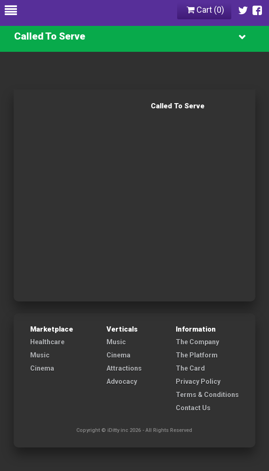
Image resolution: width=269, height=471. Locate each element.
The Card (190, 368)
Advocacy (121, 381)
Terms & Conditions (207, 394)
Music (39, 355)
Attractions (124, 368)
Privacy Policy (198, 381)
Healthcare (47, 342)
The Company (197, 342)
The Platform (197, 355)
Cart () (205, 10)
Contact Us (193, 408)
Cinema (42, 368)
